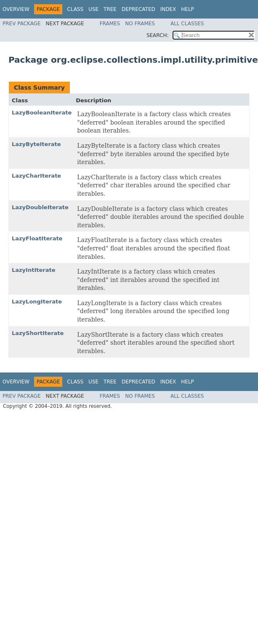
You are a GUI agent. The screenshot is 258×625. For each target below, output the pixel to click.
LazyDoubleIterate (40, 207)
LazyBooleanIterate (42, 112)
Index (168, 9)
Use (93, 9)
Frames (110, 24)
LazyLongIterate (37, 301)
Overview (16, 9)
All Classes (187, 24)
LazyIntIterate (34, 270)
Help (187, 9)
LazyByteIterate (36, 144)
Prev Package (22, 24)
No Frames (140, 24)
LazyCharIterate (36, 176)
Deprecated (138, 9)
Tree (110, 9)
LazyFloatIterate (37, 238)
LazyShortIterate (38, 333)
